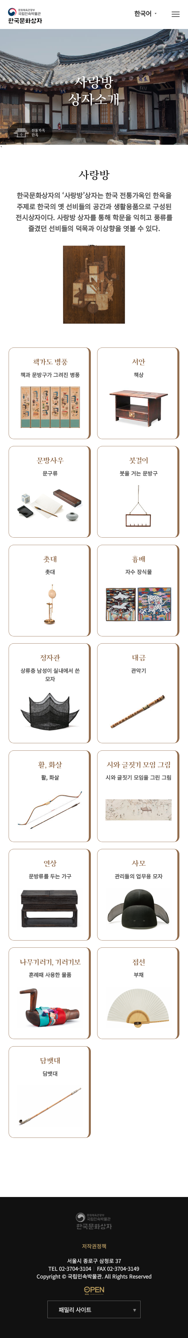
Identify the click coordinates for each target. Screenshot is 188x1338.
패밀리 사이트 (75, 1310)
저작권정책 (94, 1246)
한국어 (142, 13)
